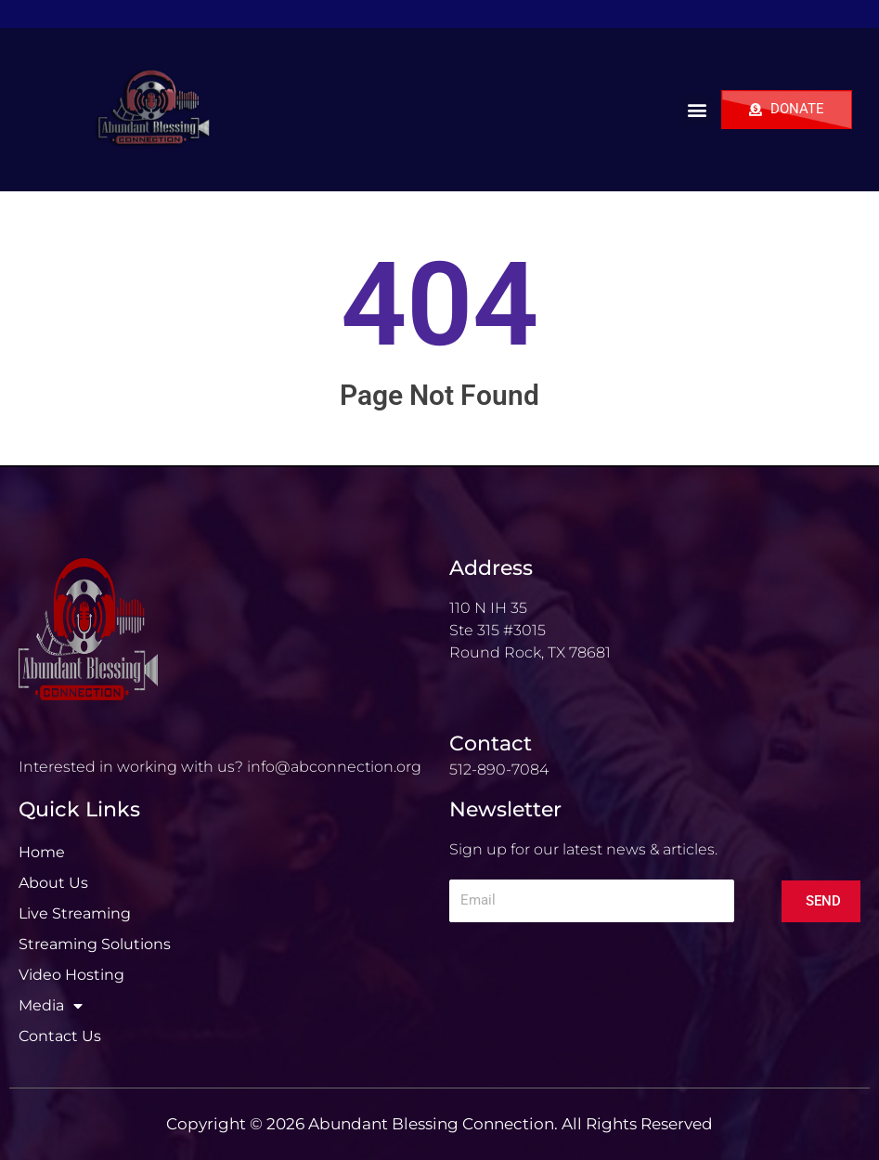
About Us (53, 883)
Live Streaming (75, 913)
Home (42, 852)
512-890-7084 (499, 769)
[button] (696, 110)
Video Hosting (71, 975)
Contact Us (60, 1036)
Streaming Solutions (95, 944)
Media (51, 1006)
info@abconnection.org (334, 767)
